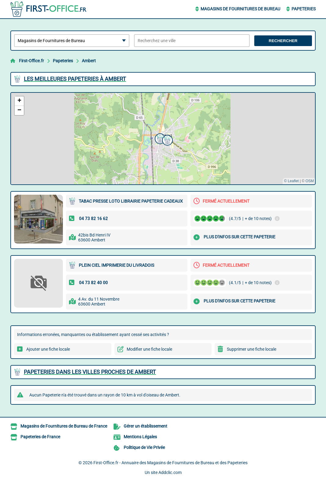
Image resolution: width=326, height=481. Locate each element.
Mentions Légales (140, 436)
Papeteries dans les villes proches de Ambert (90, 372)
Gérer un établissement (145, 426)
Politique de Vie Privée (144, 447)
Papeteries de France (40, 436)
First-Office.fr (31, 60)
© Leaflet (291, 181)
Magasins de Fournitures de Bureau (240, 8)
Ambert (89, 60)
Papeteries (304, 8)
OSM (310, 181)
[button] (166, 139)
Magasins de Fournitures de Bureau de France (63, 426)
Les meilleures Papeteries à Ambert (75, 79)
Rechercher (283, 40)
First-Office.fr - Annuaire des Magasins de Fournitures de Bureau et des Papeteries (170, 462)
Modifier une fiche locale (149, 349)
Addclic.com (170, 472)
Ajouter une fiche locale (48, 349)
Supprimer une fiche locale (251, 349)
